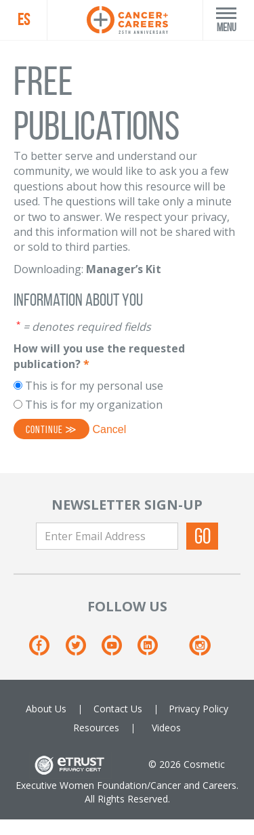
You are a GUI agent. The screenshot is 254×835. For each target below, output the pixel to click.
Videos (166, 727)
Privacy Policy (198, 708)
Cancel (109, 429)
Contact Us (117, 708)
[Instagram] (199, 650)
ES (24, 19)
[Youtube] (118, 650)
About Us (46, 708)
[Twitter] (82, 650)
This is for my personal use (94, 385)
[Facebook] (45, 650)
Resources (96, 727)
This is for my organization (94, 404)
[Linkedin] (154, 650)
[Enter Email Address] (107, 536)
